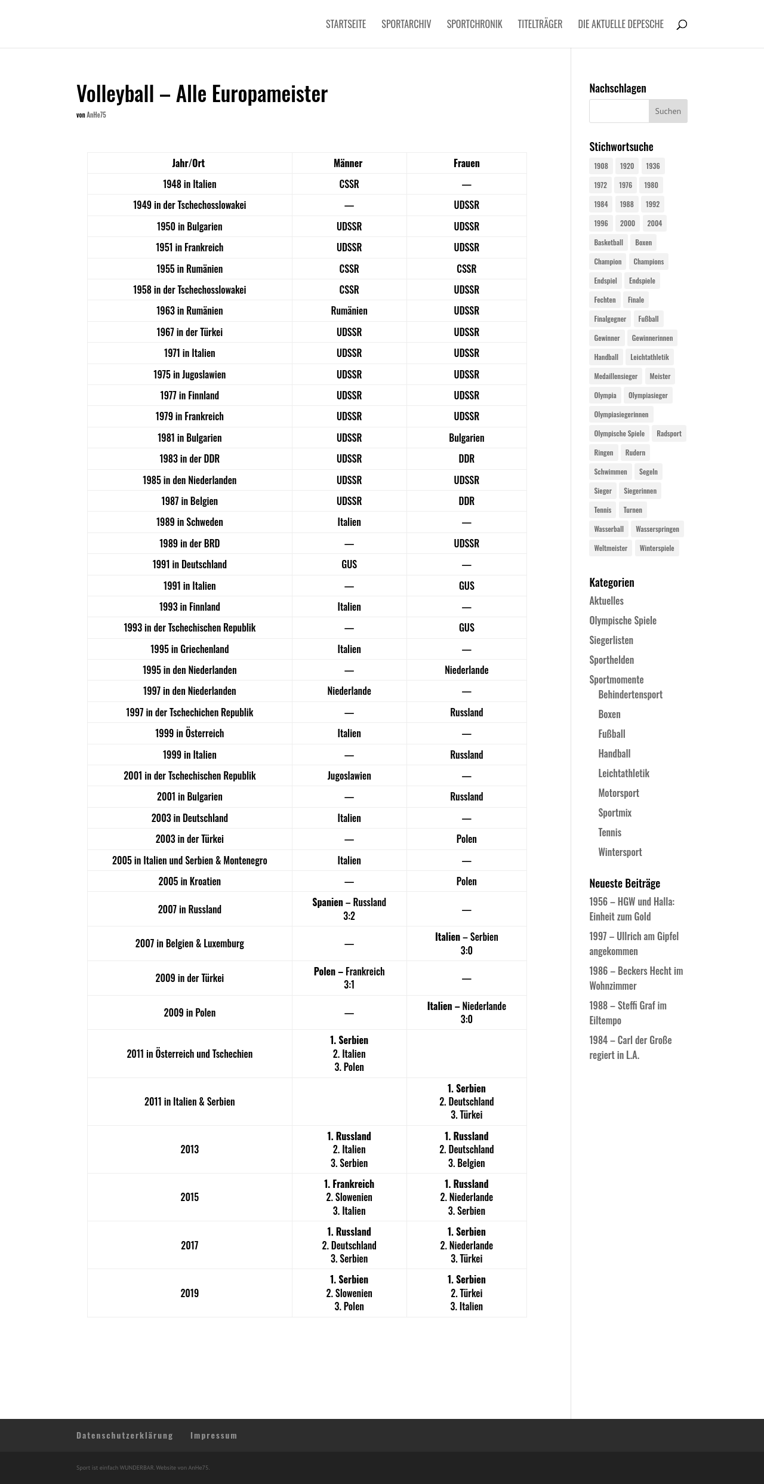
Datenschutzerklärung (125, 1434)
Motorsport (618, 793)
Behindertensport (630, 694)
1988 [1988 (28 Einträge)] (627, 204)
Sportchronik (475, 25)
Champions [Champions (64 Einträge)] (649, 261)
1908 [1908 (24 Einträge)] (601, 166)
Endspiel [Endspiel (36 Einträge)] (605, 280)
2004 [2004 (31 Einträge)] (655, 223)
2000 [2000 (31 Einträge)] (627, 223)
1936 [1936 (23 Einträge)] (653, 166)
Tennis (609, 832)
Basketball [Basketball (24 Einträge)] (608, 242)
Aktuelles (606, 600)
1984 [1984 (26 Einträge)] (601, 204)
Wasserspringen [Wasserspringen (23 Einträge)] (657, 529)
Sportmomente (616, 679)
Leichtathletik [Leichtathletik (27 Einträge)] (649, 357)
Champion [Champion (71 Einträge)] (607, 261)
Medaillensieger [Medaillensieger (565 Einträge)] (615, 376)
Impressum (214, 1434)
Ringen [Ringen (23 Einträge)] (603, 452)
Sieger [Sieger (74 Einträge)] (602, 490)
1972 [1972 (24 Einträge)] (600, 185)
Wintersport (620, 852)
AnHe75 (96, 114)
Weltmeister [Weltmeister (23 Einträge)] (610, 548)
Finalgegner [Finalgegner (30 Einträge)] (610, 318)
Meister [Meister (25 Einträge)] (660, 376)
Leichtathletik (623, 773)
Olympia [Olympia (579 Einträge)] (605, 395)
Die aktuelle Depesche (621, 25)
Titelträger (540, 25)
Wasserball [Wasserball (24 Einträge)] (609, 529)
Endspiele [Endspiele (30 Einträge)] (642, 280)
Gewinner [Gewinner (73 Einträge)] (607, 337)
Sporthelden (611, 659)
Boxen (609, 714)
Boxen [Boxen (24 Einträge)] (643, 242)
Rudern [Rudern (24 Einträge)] (635, 452)
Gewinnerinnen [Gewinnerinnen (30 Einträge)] (652, 337)
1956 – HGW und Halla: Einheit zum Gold (631, 908)
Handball (614, 753)
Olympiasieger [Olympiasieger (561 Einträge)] (648, 395)
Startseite (346, 25)
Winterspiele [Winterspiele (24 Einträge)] (657, 548)
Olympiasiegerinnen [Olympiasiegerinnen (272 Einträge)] (621, 414)
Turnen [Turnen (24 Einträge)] (633, 509)
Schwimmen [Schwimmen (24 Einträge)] (610, 471)
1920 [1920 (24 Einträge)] (627, 166)
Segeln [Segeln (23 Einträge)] (648, 471)
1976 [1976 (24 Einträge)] (625, 185)
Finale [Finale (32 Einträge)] (636, 299)
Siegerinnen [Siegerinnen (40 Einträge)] (640, 490)
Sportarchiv (406, 25)
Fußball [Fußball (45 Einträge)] (649, 318)
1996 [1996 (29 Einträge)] (601, 223)
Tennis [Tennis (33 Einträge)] (602, 509)
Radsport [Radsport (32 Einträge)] (669, 433)
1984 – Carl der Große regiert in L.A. (630, 1047)
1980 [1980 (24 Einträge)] (651, 185)
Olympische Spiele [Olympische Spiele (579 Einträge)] (619, 433)
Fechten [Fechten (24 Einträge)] (604, 299)
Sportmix (614, 812)
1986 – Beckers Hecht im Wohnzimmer (636, 978)
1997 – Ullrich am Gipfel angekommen (634, 943)
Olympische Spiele (623, 620)
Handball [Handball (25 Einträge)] (606, 357)
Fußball (611, 733)
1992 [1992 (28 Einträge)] (653, 204)
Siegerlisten (611, 640)
